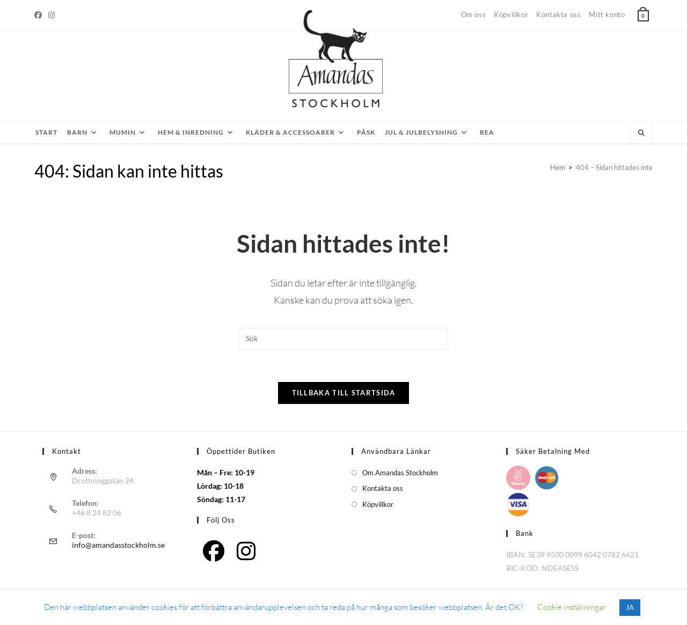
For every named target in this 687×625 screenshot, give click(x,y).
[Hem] (557, 167)
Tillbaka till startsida (344, 392)
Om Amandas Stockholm (400, 472)
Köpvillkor (511, 14)
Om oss (473, 14)
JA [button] (630, 607)
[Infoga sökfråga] (343, 338)
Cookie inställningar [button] (571, 607)
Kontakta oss (558, 14)
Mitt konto (607, 14)
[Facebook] (39, 15)
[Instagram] (51, 15)
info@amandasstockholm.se (118, 544)
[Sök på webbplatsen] (641, 133)
